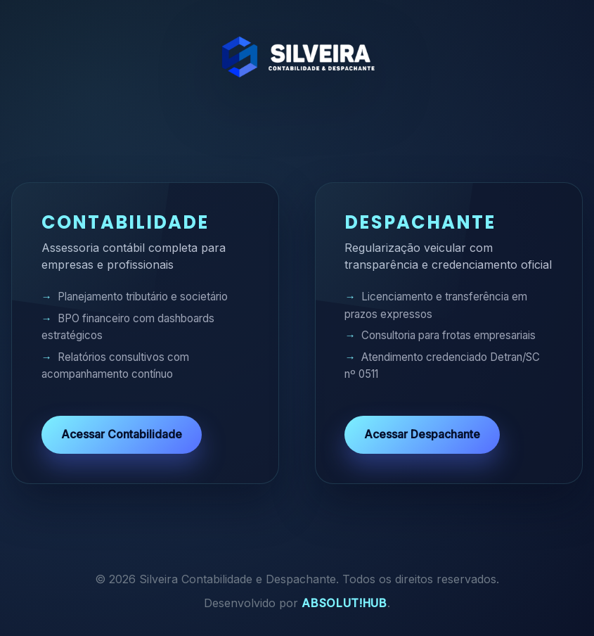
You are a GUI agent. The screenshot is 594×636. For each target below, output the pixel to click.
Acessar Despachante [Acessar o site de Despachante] (422, 434)
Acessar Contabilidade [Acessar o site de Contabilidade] (121, 434)
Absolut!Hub (344, 603)
